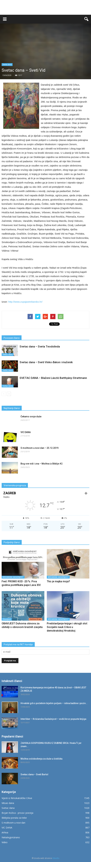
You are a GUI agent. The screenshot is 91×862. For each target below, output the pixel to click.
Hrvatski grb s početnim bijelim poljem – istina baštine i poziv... (54, 703)
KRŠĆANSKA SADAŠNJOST (13, 577)
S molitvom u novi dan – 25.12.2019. (40, 448)
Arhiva (5, 832)
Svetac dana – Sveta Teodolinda (40, 346)
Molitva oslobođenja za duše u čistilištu (41, 758)
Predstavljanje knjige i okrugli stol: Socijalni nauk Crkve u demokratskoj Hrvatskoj (67, 627)
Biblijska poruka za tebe (14, 817)
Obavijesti (7, 619)
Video (5, 842)
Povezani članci (12, 338)
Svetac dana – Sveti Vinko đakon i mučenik (46, 362)
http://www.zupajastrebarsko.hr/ (25, 301)
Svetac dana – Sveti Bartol (34, 774)
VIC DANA (26, 432)
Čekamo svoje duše (31, 416)
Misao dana (8, 803)
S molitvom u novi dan (13, 822)
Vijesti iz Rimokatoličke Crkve (17, 798)
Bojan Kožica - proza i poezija (17, 812)
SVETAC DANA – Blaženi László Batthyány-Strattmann (53, 378)
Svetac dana (7, 64)
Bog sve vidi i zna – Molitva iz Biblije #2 (41, 463)
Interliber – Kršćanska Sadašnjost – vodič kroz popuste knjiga (53, 719)
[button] (86, 19)
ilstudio (56, 858)
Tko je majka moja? (58, 581)
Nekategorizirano (11, 837)
